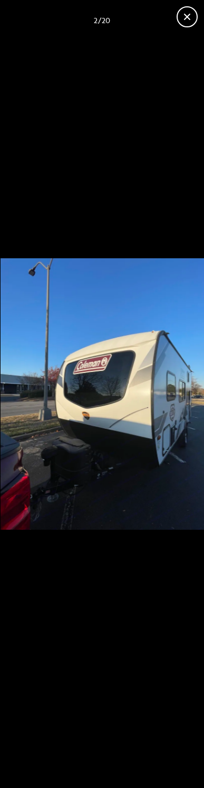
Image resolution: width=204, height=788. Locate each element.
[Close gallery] (187, 16)
